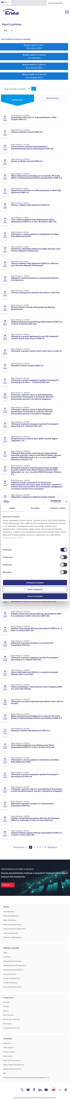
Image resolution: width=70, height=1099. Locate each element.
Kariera (6, 1011)
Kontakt (6, 1006)
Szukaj (61, 12)
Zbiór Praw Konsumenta (11, 1060)
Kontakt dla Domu (9, 974)
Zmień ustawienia (34, 589)
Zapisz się (6, 885)
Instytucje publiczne (10, 933)
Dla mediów (7, 1024)
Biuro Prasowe (8, 1015)
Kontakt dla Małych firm (11, 978)
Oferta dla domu (9, 912)
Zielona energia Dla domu (12, 925)
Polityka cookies (9, 1052)
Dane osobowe (8, 1048)
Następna (52, 847)
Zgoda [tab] (12, 508)
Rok (8, 30)
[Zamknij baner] (66, 501)
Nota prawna (7, 1056)
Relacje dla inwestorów (11, 1019)
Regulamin (7, 1043)
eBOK (5, 953)
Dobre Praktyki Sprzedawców (13, 1065)
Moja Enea (7, 957)
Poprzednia (18, 847)
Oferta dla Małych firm (11, 916)
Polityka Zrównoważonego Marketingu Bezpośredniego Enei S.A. (26, 1078)
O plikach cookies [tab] (57, 508)
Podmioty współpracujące (12, 937)
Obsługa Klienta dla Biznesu (13, 970)
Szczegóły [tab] (35, 508)
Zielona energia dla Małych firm (14, 929)
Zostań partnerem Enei (11, 1028)
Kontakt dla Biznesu (10, 983)
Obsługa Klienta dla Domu (12, 961)
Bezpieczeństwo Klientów (12, 1069)
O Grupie (6, 1002)
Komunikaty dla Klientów (12, 987)
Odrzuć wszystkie (35, 596)
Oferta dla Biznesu (9, 920)
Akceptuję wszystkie (35, 582)
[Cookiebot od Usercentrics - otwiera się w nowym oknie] (50, 501)
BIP (4, 1073)
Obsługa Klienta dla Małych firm (14, 965)
